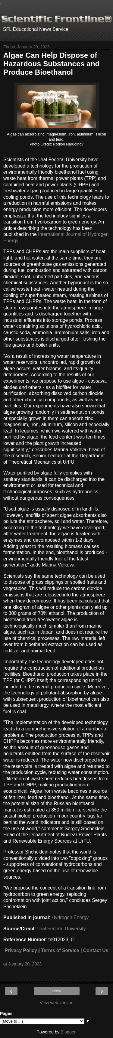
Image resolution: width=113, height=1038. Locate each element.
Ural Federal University (61, 928)
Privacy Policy (21, 950)
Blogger (68, 1032)
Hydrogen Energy (70, 917)
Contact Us (95, 950)
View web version (57, 1002)
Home (56, 991)
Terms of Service (60, 950)
